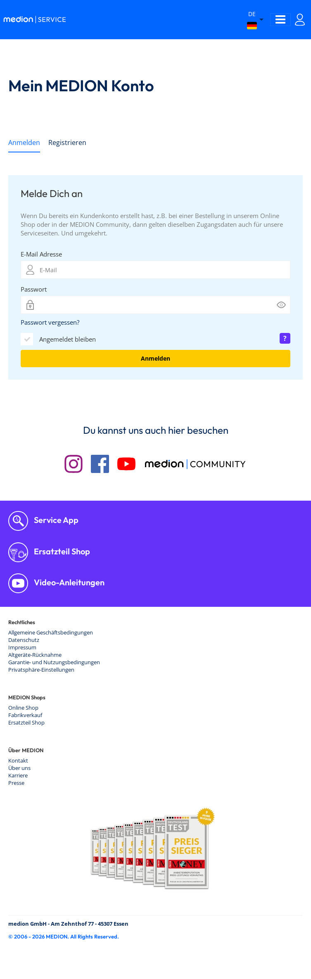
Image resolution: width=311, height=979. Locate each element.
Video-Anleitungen (68, 582)
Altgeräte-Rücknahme (35, 654)
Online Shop (23, 707)
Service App (55, 520)
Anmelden (24, 142)
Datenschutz (23, 640)
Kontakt (18, 760)
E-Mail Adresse (41, 254)
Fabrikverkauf (25, 715)
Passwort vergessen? (50, 322)
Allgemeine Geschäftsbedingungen (50, 632)
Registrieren (67, 142)
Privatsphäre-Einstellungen (41, 669)
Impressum (22, 647)
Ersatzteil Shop (61, 551)
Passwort (34, 289)
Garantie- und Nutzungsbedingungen (54, 662)
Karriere (18, 775)
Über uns (19, 768)
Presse (16, 783)
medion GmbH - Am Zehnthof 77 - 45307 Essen (68, 923)
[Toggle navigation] (280, 19)
